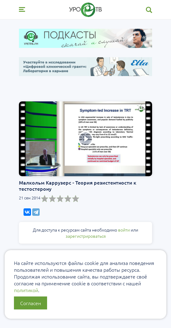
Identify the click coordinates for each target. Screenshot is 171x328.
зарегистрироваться (86, 236)
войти (124, 230)
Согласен (30, 303)
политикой (26, 290)
